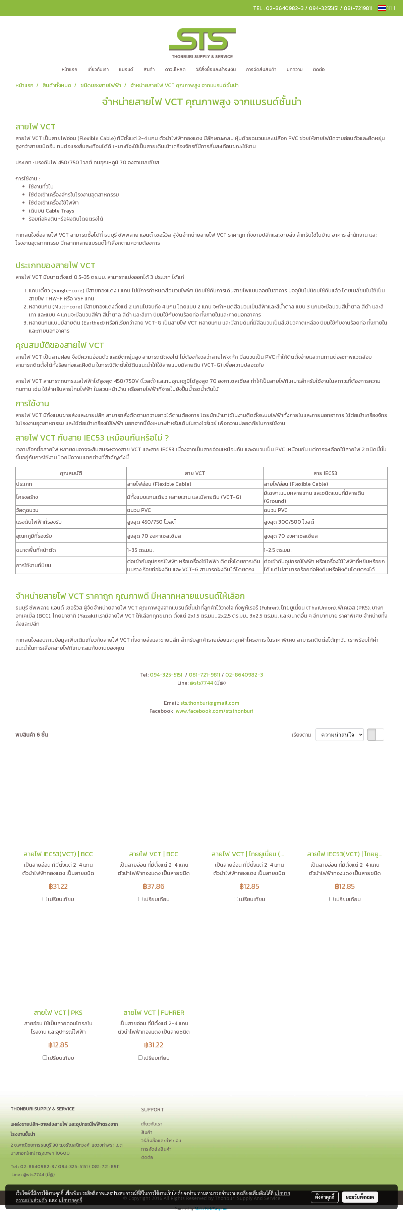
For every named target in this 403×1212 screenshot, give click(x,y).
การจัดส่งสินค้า (261, 69)
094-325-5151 (166, 675)
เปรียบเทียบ (61, 899)
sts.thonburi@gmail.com (209, 703)
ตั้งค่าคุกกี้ (324, 1197)
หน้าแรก (69, 69)
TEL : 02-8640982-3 (278, 8)
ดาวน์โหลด (175, 69)
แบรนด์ (126, 69)
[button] (340, 69)
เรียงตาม (303, 735)
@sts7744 (202, 683)
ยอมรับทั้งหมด (360, 1197)
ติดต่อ (319, 69)
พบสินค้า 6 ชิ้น (31, 735)
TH (386, 8)
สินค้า (149, 69)
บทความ (294, 69)
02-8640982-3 (244, 675)
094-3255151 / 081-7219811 (340, 8)
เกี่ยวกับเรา (98, 69)
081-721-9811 (204, 675)
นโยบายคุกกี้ (70, 1200)
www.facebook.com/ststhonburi (214, 711)
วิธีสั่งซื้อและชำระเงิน (216, 69)
